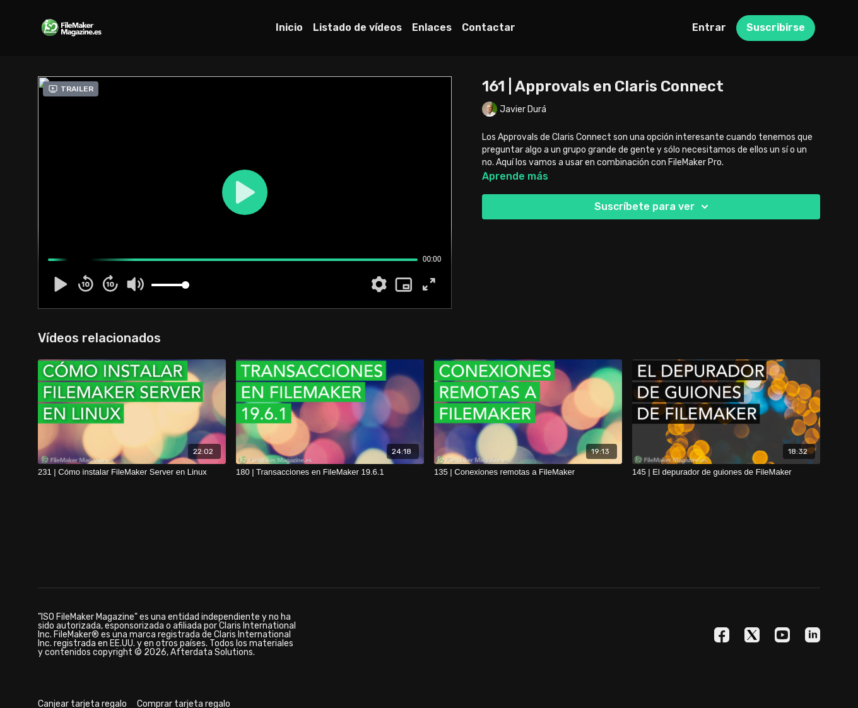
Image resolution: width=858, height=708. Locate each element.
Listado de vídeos (357, 27)
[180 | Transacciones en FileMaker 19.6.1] (330, 472)
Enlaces (432, 27)
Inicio (289, 27)
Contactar (488, 27)
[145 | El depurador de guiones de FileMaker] (726, 472)
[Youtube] (782, 634)
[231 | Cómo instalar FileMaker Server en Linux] (132, 472)
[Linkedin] (812, 634)
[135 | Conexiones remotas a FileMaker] (528, 472)
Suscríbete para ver (653, 206)
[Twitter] (752, 634)
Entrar (709, 27)
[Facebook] (721, 634)
